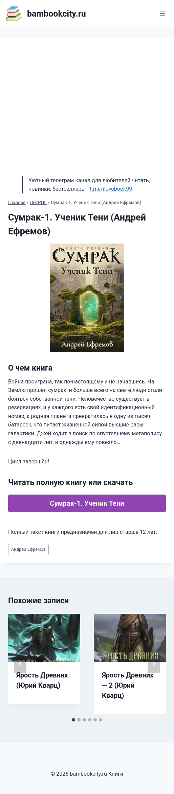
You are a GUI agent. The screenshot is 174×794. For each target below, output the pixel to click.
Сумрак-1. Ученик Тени (87, 503)
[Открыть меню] (162, 13)
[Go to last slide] (20, 664)
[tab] (73, 720)
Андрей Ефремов (28, 549)
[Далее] (154, 664)
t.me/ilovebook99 (111, 189)
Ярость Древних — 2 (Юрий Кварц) (127, 685)
